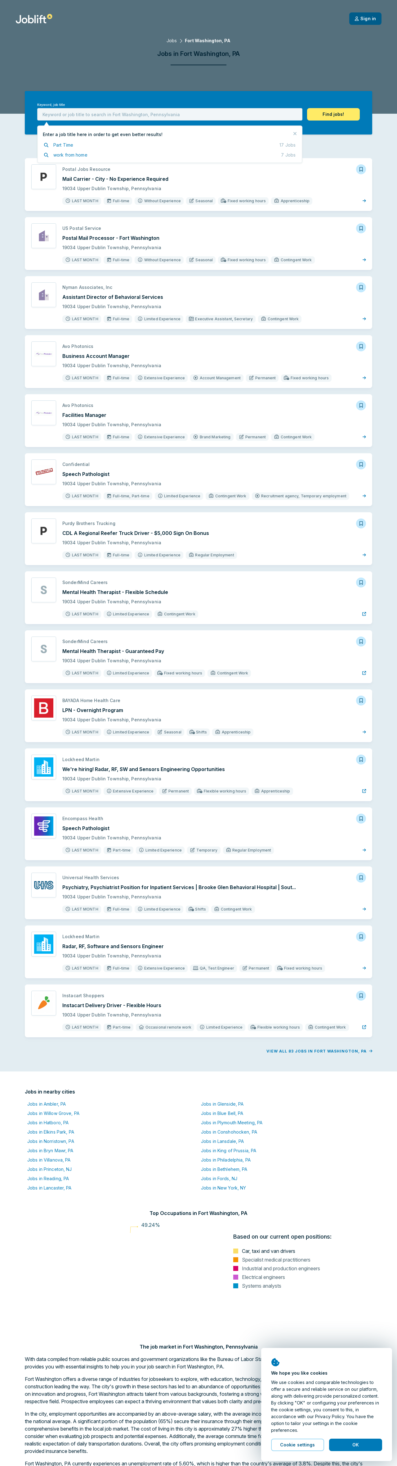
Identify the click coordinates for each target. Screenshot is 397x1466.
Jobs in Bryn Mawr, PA (50, 1150)
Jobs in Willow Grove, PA (53, 1113)
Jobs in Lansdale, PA (222, 1141)
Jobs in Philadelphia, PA (226, 1159)
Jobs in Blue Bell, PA (222, 1113)
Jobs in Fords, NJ (219, 1178)
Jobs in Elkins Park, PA (50, 1132)
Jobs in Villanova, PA (49, 1159)
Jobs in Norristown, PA (50, 1141)
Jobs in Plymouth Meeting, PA (231, 1122)
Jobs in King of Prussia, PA (228, 1150)
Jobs (172, 40)
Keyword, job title (51, 105)
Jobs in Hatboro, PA (48, 1122)
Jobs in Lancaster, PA (49, 1187)
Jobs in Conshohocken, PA (229, 1132)
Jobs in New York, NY (223, 1187)
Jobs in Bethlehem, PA (224, 1169)
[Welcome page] (34, 19)
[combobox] (169, 114)
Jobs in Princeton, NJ (49, 1169)
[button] (333, 114)
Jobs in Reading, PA (48, 1178)
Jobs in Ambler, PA (46, 1104)
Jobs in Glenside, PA (222, 1104)
